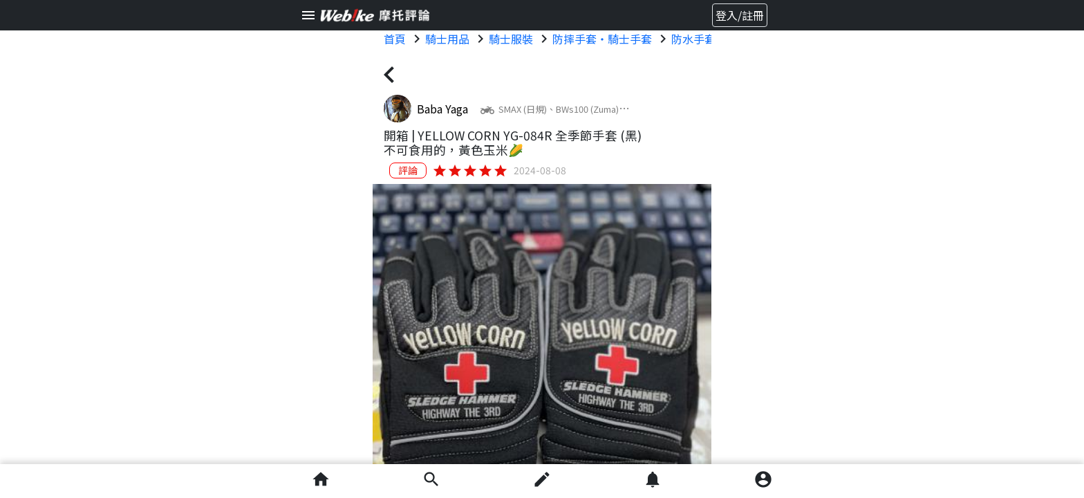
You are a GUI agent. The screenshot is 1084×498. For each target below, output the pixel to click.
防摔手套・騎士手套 (602, 38)
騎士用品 (447, 38)
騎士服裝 (511, 38)
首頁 (395, 38)
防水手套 (693, 38)
